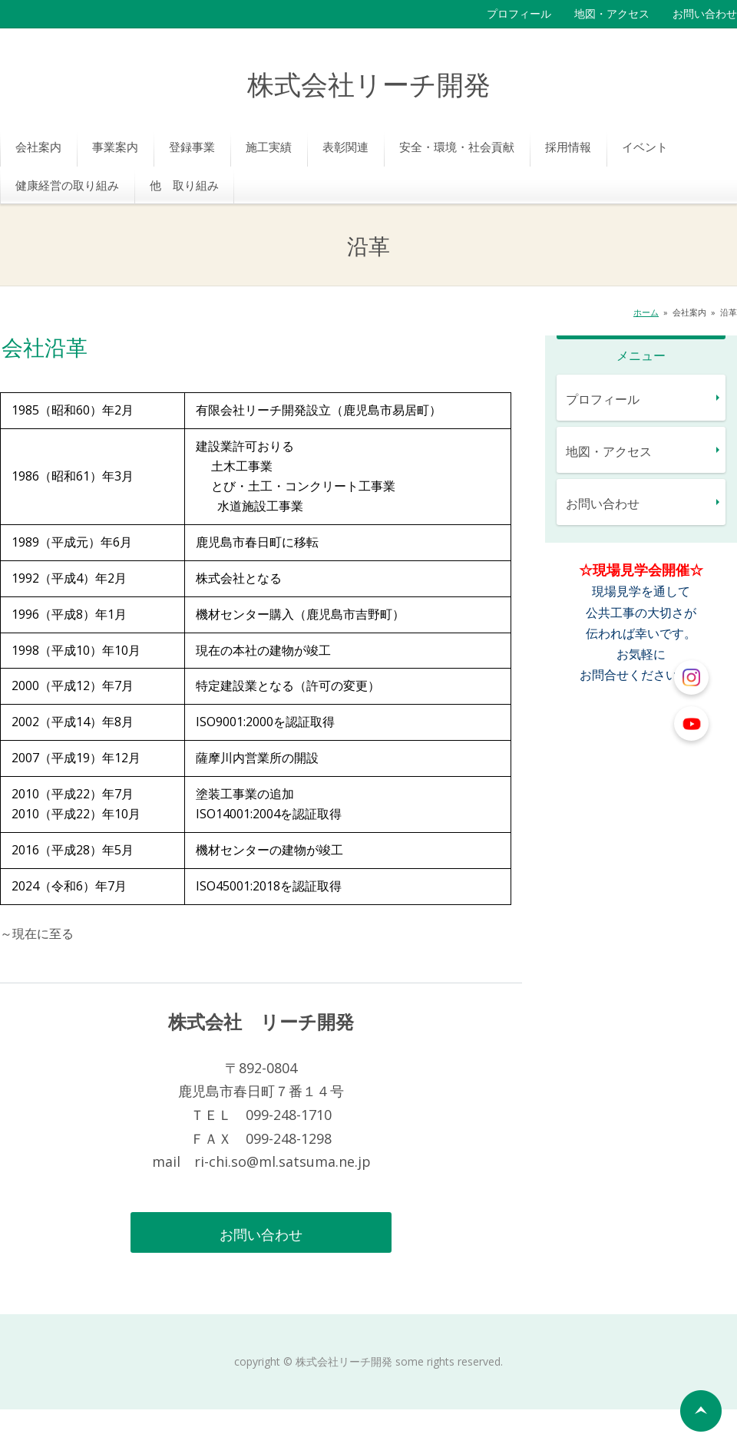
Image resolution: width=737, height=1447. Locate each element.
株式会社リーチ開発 (369, 86)
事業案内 (115, 146)
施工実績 (269, 146)
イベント (645, 146)
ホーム (646, 312)
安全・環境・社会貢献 (456, 146)
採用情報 (568, 146)
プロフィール (519, 13)
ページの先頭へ (701, 1411)
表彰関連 (345, 146)
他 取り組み (184, 185)
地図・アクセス (611, 13)
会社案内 (38, 146)
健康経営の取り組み (67, 185)
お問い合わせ (705, 13)
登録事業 (192, 146)
